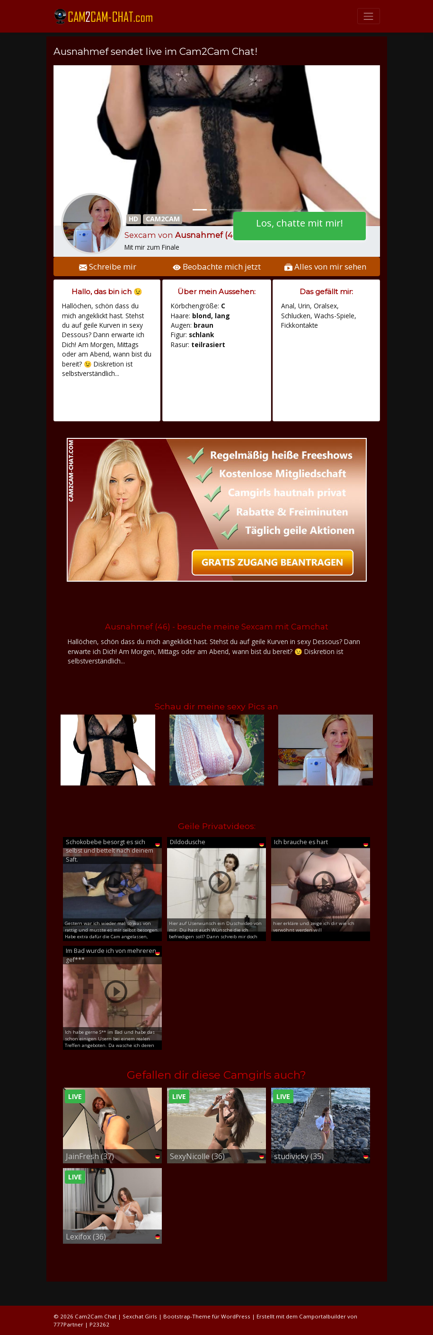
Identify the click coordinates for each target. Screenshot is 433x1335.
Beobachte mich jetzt (217, 266)
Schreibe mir (107, 266)
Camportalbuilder (322, 1316)
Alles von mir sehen (325, 266)
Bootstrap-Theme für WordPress (206, 1316)
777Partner (68, 1324)
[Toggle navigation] (368, 16)
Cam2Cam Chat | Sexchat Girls (116, 1316)
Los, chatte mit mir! (299, 222)
